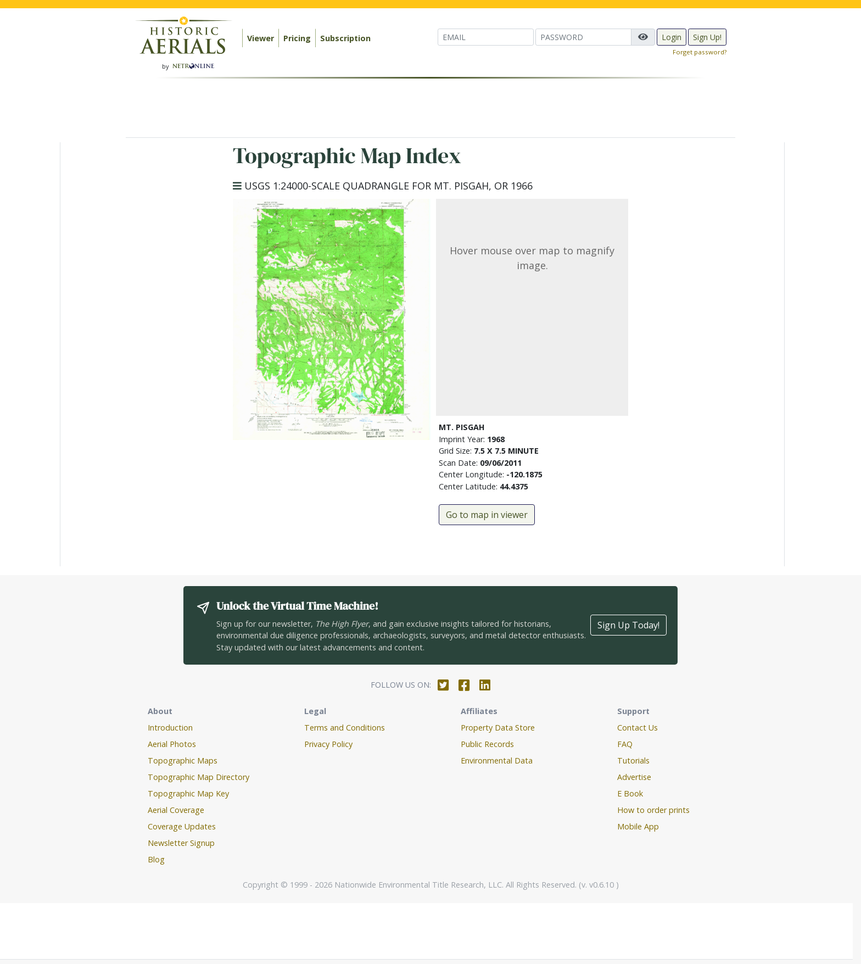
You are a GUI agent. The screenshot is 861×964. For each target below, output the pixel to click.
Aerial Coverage (176, 810)
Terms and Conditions (344, 727)
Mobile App (638, 826)
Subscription (345, 38)
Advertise (634, 777)
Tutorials (633, 760)
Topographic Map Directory (198, 777)
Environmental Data (497, 760)
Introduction (170, 727)
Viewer (260, 38)
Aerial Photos (172, 744)
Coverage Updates (182, 826)
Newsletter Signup (181, 843)
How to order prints (653, 810)
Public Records (487, 744)
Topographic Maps (182, 760)
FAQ (625, 744)
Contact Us (637, 727)
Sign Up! (707, 37)
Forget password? (699, 52)
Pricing (297, 38)
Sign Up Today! (628, 625)
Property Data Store (498, 727)
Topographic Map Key (188, 793)
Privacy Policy (328, 744)
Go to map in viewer (487, 515)
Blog (156, 859)
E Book (630, 793)
